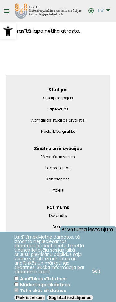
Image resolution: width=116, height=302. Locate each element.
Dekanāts (58, 215)
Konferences (58, 179)
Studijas (58, 90)
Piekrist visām (30, 297)
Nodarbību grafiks (58, 131)
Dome (58, 226)
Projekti (58, 190)
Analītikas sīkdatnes (43, 279)
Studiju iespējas (58, 98)
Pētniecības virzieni (58, 156)
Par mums (58, 207)
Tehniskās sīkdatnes (43, 290)
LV (101, 10)
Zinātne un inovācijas (58, 148)
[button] (8, 31)
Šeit (96, 271)
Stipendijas (58, 109)
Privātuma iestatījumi (88, 229)
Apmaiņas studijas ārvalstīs (58, 120)
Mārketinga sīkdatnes (45, 285)
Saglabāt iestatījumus (70, 297)
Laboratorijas (58, 167)
